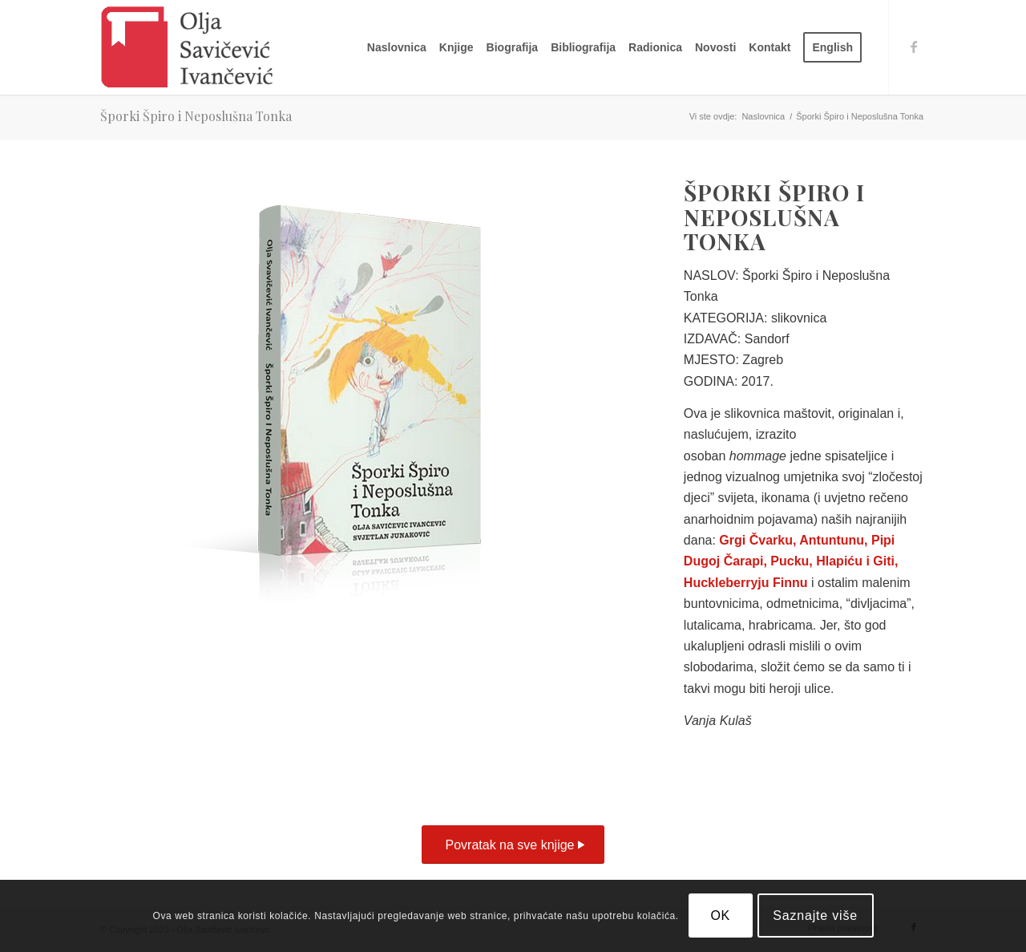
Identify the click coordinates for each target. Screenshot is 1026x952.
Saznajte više (815, 915)
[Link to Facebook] (914, 46)
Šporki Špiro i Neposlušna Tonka (196, 115)
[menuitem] (397, 47)
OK (720, 915)
